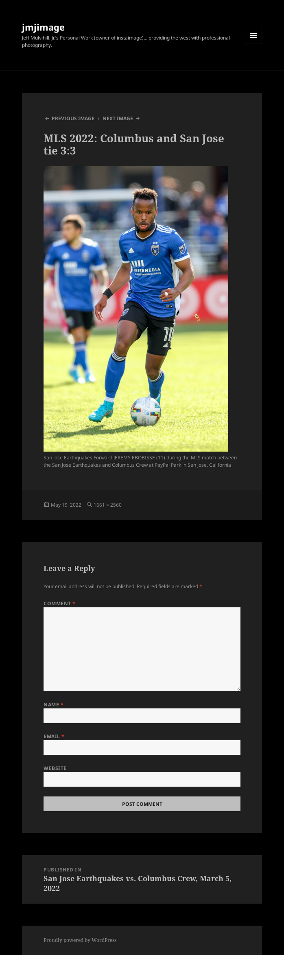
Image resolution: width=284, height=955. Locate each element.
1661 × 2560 (108, 504)
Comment (59, 603)
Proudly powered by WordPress (80, 940)
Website (55, 768)
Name (53, 704)
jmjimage (43, 27)
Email (54, 736)
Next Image (118, 118)
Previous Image (73, 118)
